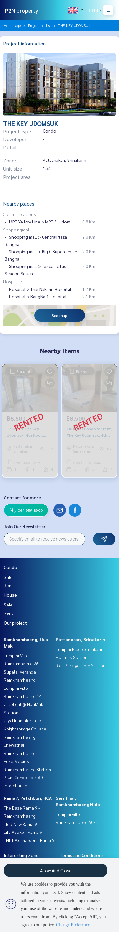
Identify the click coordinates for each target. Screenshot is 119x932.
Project (33, 25)
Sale (8, 577)
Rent (8, 585)
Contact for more (22, 497)
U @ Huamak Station (24, 720)
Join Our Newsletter (25, 526)
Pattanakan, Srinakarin (80, 639)
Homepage (12, 25)
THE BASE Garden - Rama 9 (29, 840)
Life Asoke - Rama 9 (23, 832)
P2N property (21, 10)
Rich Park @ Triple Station (81, 665)
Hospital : (12, 281)
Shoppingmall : (17, 229)
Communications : (20, 214)
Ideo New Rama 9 (20, 824)
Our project (15, 623)
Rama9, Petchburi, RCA (28, 798)
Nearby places (18, 203)
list (48, 25)
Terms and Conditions (82, 855)
